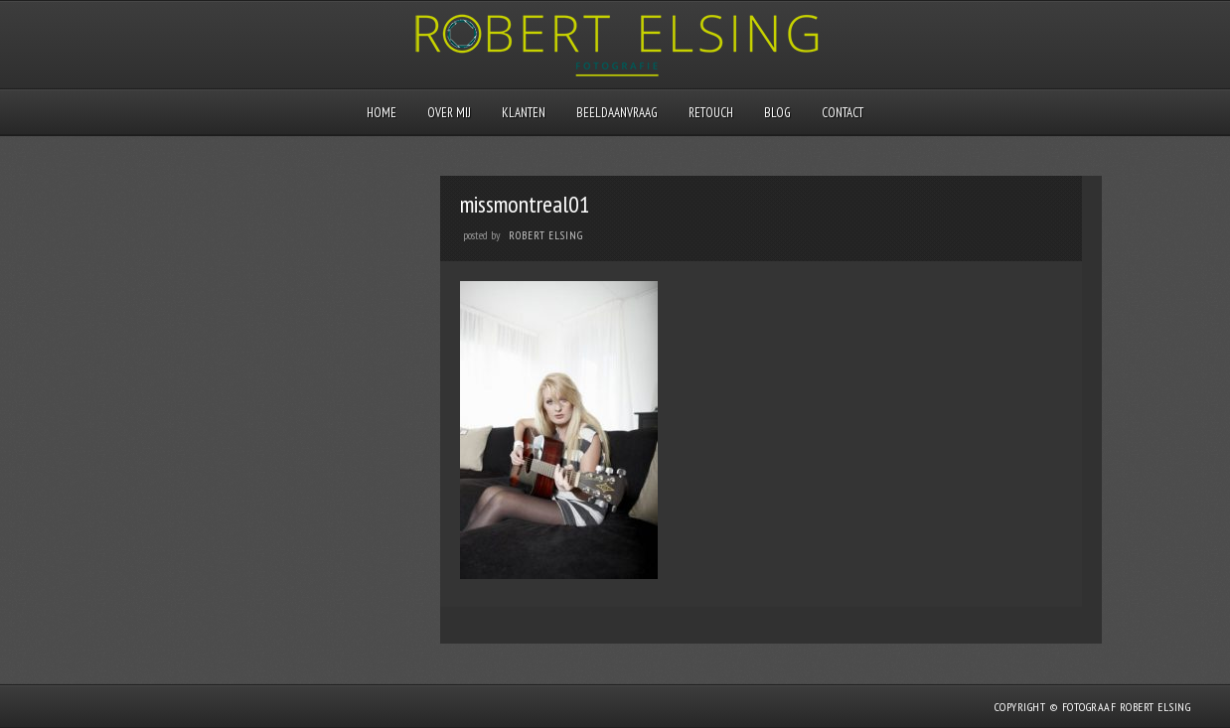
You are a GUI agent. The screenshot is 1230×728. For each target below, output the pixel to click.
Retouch (711, 112)
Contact (842, 112)
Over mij (449, 112)
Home (381, 112)
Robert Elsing (546, 235)
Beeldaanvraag (617, 112)
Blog (777, 112)
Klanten (523, 112)
